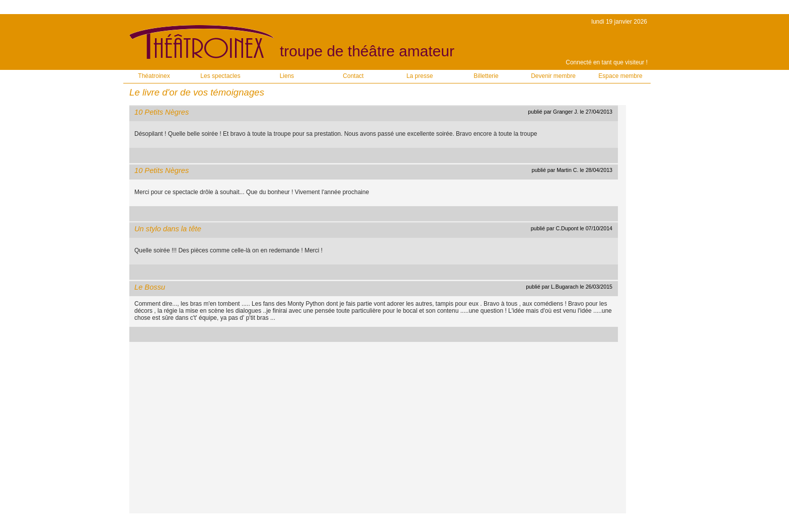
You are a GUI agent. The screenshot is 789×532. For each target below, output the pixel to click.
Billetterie (486, 75)
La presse (420, 75)
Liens (287, 75)
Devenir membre (553, 75)
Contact (353, 75)
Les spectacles (220, 75)
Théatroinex (154, 75)
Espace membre (620, 75)
